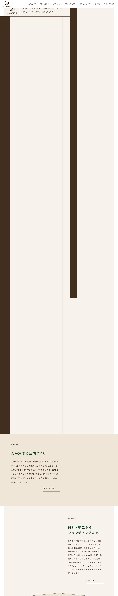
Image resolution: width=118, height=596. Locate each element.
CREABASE (70, 4)
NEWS (97, 4)
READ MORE (49, 488)
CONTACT (109, 4)
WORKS (57, 4)
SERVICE (44, 4)
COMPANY (84, 4)
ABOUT (32, 4)
